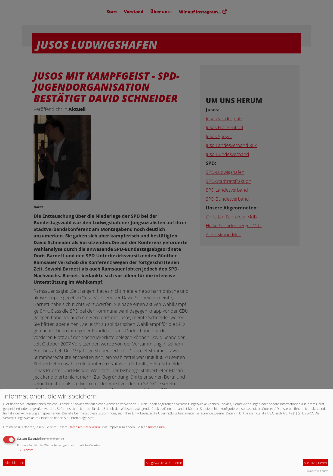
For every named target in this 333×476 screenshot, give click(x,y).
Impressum (156, 427)
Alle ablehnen (14, 462)
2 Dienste (25, 450)
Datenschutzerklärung (84, 427)
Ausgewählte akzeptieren (164, 462)
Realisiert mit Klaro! (317, 471)
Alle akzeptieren (315, 462)
